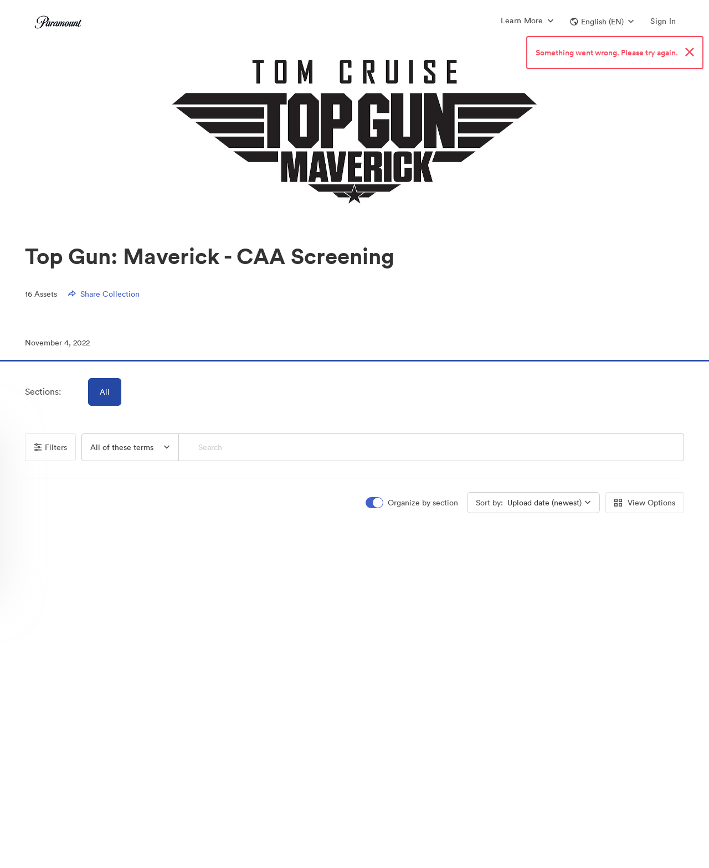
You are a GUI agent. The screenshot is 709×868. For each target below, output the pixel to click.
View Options (644, 503)
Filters (50, 447)
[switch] (412, 502)
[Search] (431, 447)
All (105, 392)
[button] (602, 21)
